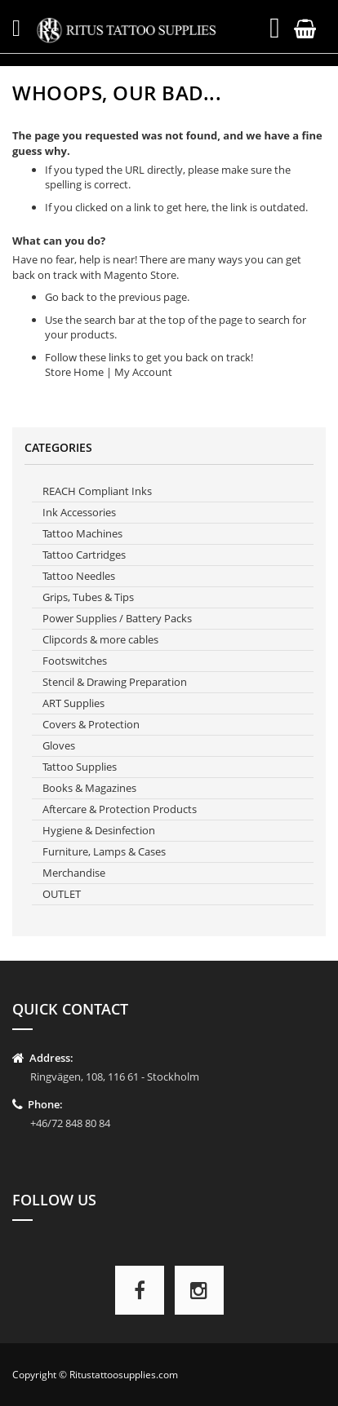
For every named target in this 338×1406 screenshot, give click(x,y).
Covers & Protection (91, 724)
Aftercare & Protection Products (119, 809)
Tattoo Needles (78, 575)
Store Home (74, 372)
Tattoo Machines (82, 533)
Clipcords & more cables (100, 639)
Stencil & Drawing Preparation (114, 681)
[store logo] (130, 30)
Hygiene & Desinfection (98, 830)
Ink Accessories (79, 512)
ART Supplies (73, 703)
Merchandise (73, 872)
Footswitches (74, 660)
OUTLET (61, 893)
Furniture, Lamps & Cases (104, 851)
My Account (143, 372)
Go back (64, 297)
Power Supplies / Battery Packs (117, 618)
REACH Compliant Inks (97, 491)
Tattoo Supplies (79, 766)
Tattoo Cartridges (84, 554)
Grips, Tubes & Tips (88, 597)
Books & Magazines (89, 787)
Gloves (58, 745)
